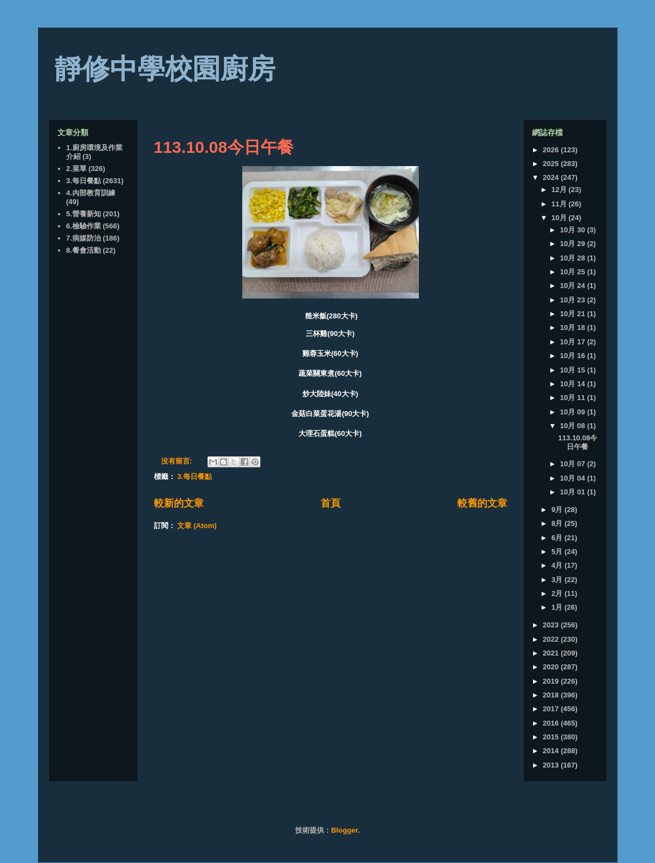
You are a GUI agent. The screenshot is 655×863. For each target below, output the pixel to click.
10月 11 (573, 397)
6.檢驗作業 (83, 226)
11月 (559, 204)
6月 (558, 538)
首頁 (330, 503)
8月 (558, 523)
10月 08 (573, 426)
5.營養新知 (83, 214)
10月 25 (573, 272)
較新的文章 (179, 503)
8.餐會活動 (83, 250)
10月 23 (573, 300)
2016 (552, 723)
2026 (552, 150)
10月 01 (573, 492)
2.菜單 (76, 168)
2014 (552, 751)
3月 (558, 580)
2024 (552, 177)
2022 (552, 639)
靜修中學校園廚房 (165, 69)
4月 (558, 565)
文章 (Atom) (197, 525)
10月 (559, 218)
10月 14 (573, 384)
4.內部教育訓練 (90, 193)
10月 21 (573, 314)
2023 (552, 625)
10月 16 (573, 355)
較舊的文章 (482, 503)
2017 (552, 709)
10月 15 (573, 370)
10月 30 (573, 230)
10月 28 (573, 258)
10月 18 (573, 327)
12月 (559, 189)
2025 (552, 163)
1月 (558, 607)
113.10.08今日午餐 (224, 147)
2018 (552, 695)
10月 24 (573, 285)
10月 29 (573, 243)
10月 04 (573, 478)
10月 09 (573, 412)
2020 (552, 667)
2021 (552, 653)
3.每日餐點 (194, 476)
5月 (558, 551)
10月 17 (573, 342)
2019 (552, 681)
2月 (558, 593)
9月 (558, 509)
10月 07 (573, 464)
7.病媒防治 (83, 238)
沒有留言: (177, 461)
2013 (552, 765)
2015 (552, 737)
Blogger (344, 830)
